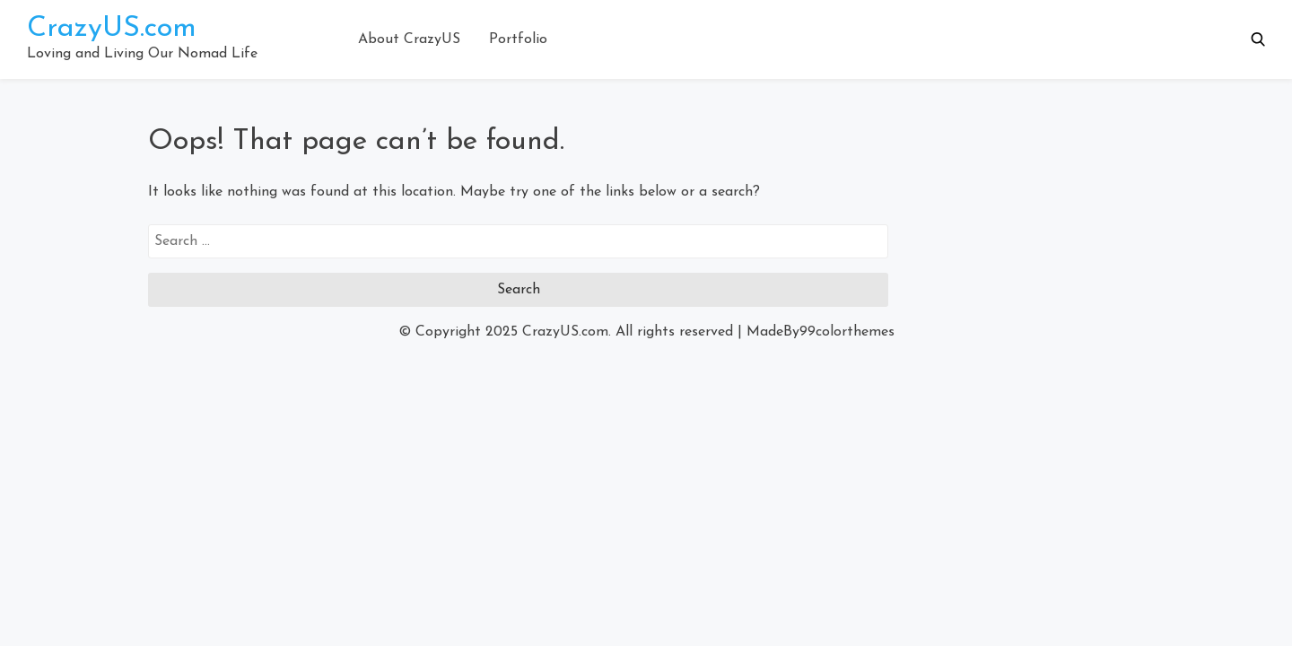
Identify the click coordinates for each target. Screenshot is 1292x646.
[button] (1258, 39)
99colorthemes (847, 332)
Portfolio (518, 39)
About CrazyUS (409, 39)
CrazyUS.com (111, 28)
